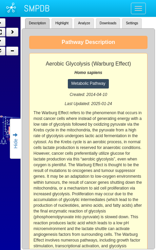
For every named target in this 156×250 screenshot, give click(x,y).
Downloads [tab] (108, 23)
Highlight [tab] (62, 23)
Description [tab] (37, 23)
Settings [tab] (132, 23)
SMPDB (37, 8)
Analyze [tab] (84, 23)
